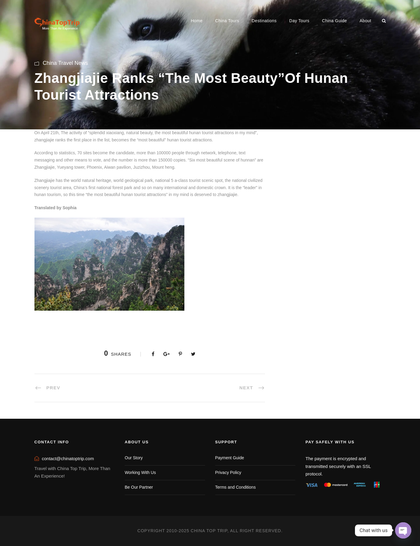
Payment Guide (229, 457)
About (365, 20)
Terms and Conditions (235, 487)
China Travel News (65, 63)
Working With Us (140, 472)
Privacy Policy (228, 472)
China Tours (227, 20)
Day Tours (299, 20)
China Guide (334, 20)
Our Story (134, 457)
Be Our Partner (139, 487)
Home (196, 20)
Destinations (264, 20)
